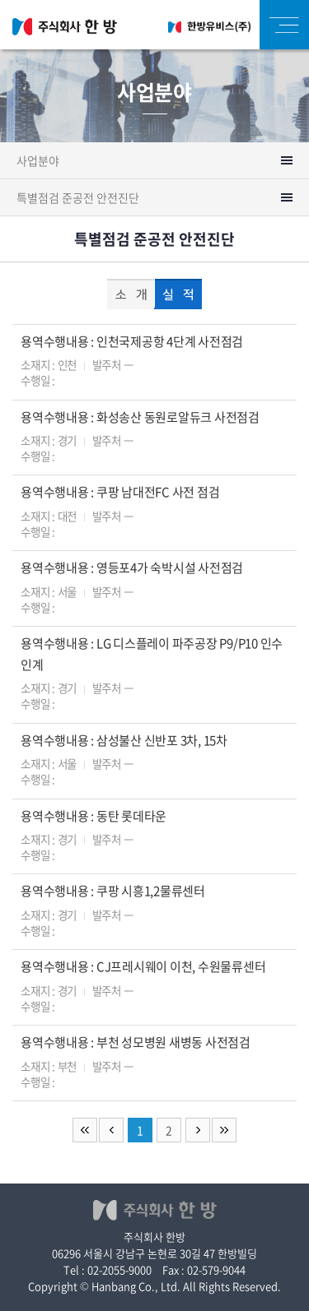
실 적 (178, 295)
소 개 (131, 295)
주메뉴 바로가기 (0, 0)
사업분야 (37, 160)
